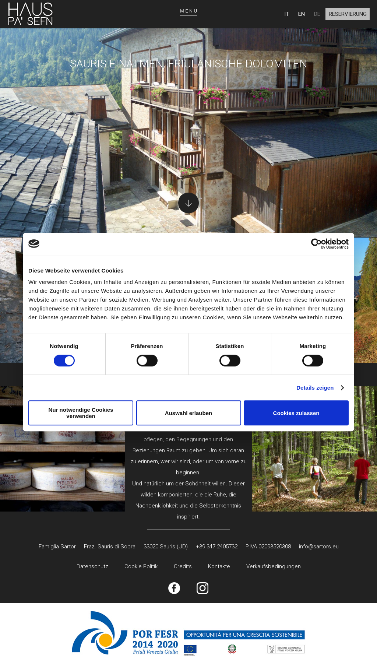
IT (286, 14)
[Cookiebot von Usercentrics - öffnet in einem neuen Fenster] (316, 243)
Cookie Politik (141, 566)
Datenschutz (92, 566)
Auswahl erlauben (188, 413)
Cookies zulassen (296, 413)
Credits (183, 566)
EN (301, 14)
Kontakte (219, 566)
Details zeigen (315, 387)
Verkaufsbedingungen (273, 566)
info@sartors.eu (319, 546)
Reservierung (348, 14)
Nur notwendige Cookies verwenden (81, 413)
